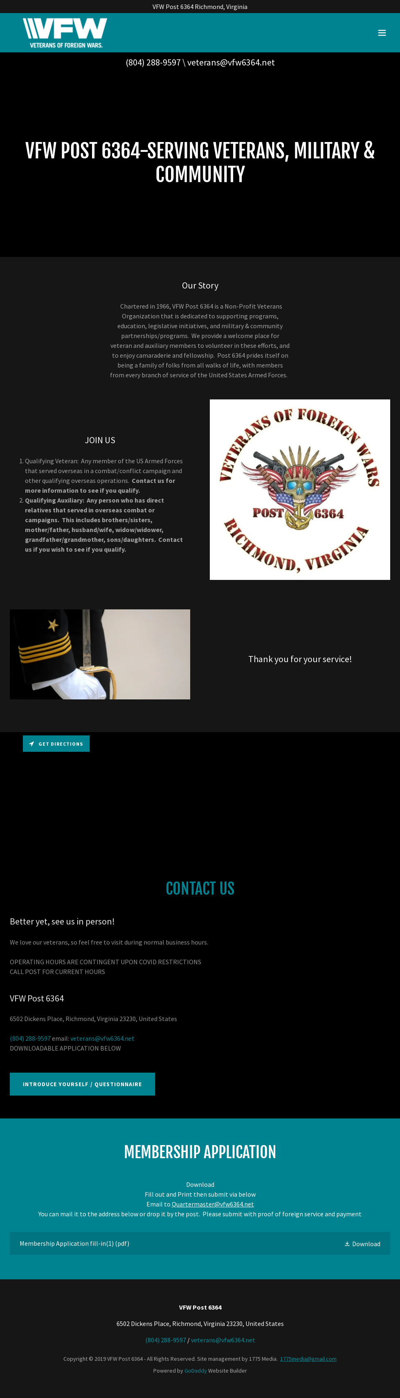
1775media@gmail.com (308, 1358)
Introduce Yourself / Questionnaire (82, 1084)
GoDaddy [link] (195, 1370)
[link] (65, 32)
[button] (382, 33)
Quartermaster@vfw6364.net (213, 1204)
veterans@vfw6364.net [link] (231, 62)
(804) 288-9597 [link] (153, 62)
